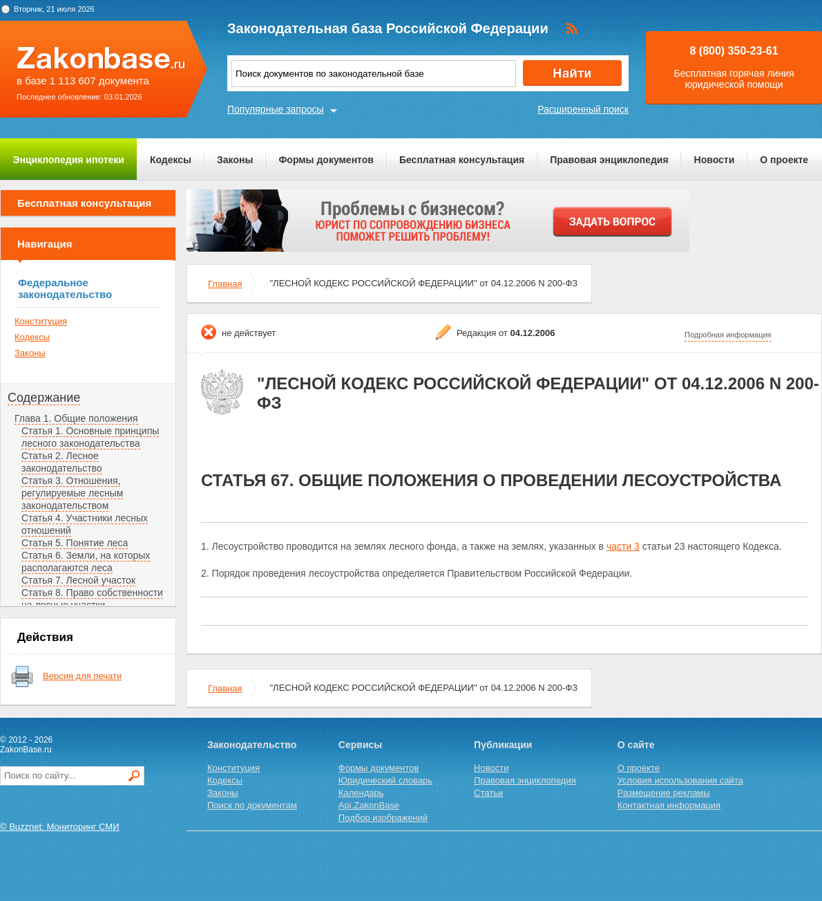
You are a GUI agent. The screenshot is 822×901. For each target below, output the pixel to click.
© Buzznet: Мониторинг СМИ (60, 826)
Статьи (488, 793)
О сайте (636, 744)
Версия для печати (82, 676)
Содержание (44, 398)
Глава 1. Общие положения (76, 418)
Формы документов (326, 159)
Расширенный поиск (583, 109)
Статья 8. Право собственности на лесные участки (92, 599)
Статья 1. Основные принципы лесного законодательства (90, 437)
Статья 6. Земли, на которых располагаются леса (85, 561)
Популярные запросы (275, 109)
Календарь (361, 793)
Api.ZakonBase (368, 805)
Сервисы (360, 744)
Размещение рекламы (664, 793)
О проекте (784, 159)
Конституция (41, 321)
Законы (235, 159)
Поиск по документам (252, 805)
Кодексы (170, 159)
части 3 (623, 546)
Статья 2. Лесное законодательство (61, 462)
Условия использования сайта (680, 780)
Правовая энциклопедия (609, 159)
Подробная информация (728, 335)
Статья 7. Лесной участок (78, 580)
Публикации (503, 744)
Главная (225, 284)
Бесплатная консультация (461, 159)
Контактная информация (669, 805)
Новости (714, 159)
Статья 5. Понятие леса (74, 542)
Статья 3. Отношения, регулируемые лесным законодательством (72, 493)
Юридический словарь (385, 780)
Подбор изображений (383, 817)
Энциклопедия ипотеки (68, 159)
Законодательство (251, 744)
